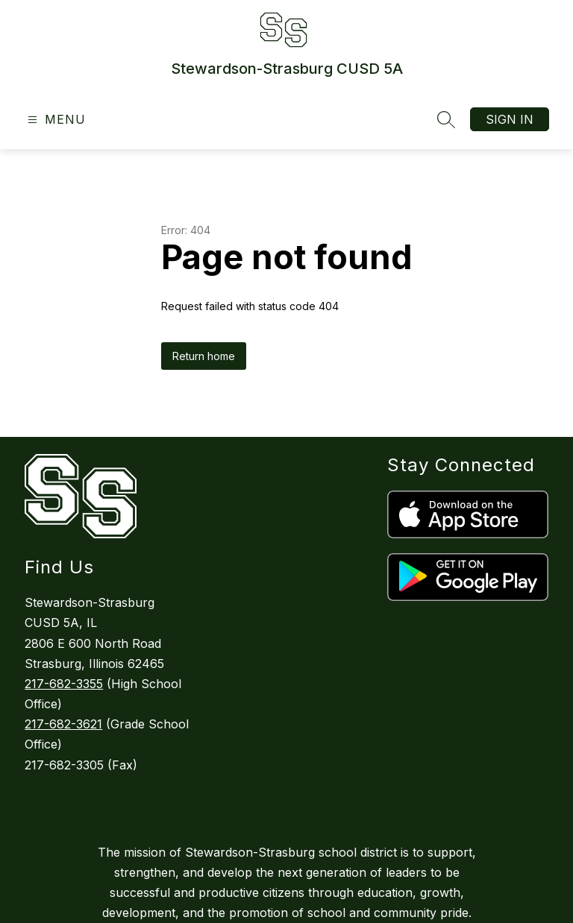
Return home (203, 356)
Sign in (509, 119)
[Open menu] (55, 119)
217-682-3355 (64, 683)
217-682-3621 (63, 723)
